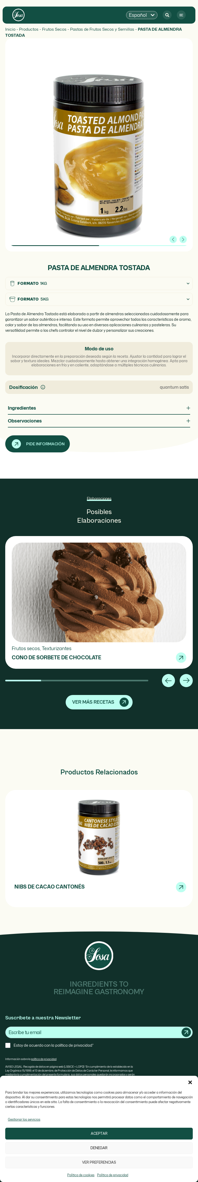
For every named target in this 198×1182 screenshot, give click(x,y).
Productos (28, 29)
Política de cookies (80, 1175)
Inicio (10, 29)
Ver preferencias (99, 1162)
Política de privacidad (112, 1175)
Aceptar (99, 1133)
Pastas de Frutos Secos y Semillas (102, 29)
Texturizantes (56, 648)
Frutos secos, (27, 648)
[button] (190, 1082)
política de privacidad (43, 1059)
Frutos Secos (54, 29)
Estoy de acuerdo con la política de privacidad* (53, 1045)
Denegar (99, 1148)
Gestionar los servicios (24, 1119)
